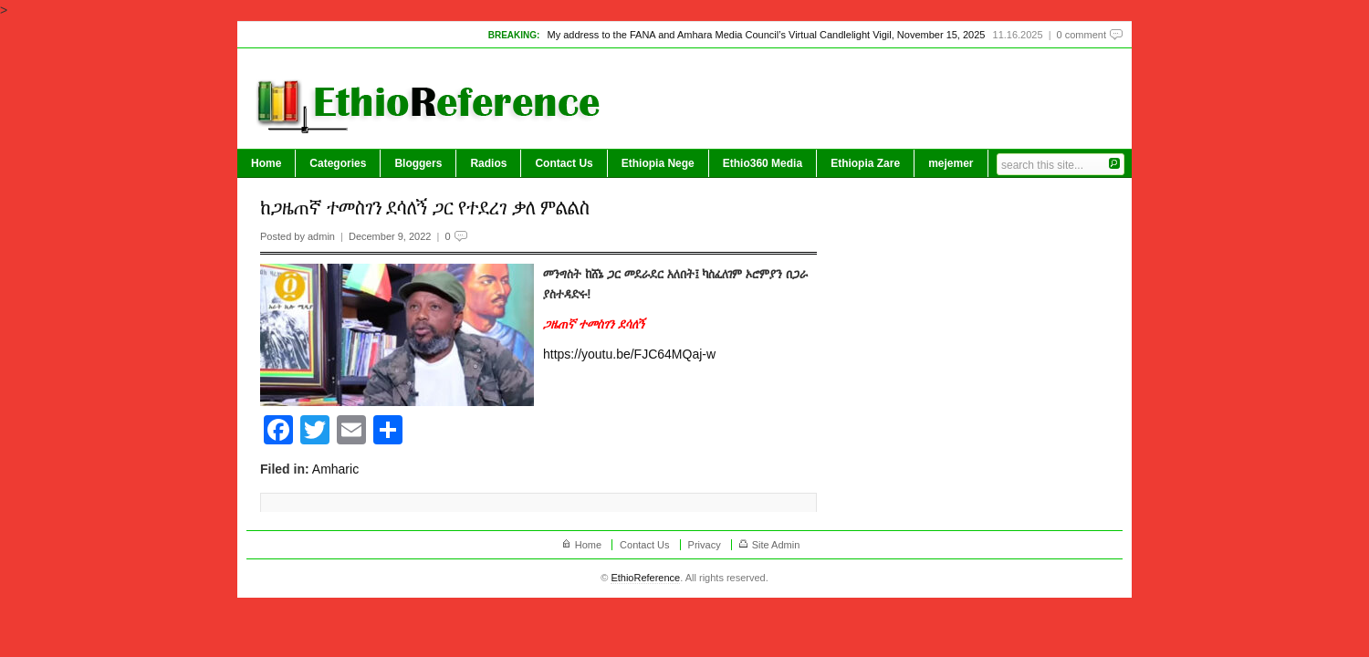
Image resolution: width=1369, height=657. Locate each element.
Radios (488, 163)
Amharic (335, 469)
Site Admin (776, 544)
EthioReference (645, 577)
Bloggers (418, 163)
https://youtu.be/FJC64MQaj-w (629, 354)
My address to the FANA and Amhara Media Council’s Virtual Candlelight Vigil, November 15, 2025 (766, 34)
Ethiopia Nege (658, 163)
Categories (337, 163)
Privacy (704, 544)
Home (266, 163)
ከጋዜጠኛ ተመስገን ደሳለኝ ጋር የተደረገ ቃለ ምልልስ (425, 207)
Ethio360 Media (762, 163)
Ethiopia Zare (865, 163)
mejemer (950, 163)
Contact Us (563, 163)
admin (321, 236)
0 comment (1081, 34)
